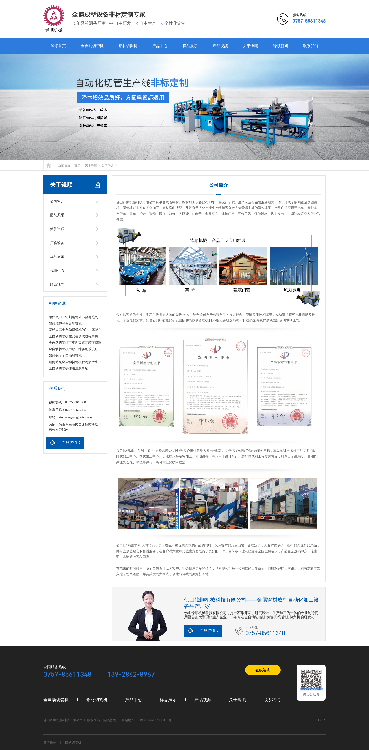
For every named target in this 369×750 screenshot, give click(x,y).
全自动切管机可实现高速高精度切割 (75, 342)
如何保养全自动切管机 (65, 355)
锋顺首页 (58, 46)
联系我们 (310, 46)
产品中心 (160, 46)
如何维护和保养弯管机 (65, 323)
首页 (77, 165)
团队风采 (57, 215)
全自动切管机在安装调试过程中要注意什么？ (82, 336)
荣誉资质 (57, 229)
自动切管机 (73, 742)
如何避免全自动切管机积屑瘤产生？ (75, 362)
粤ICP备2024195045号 (156, 720)
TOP (319, 720)
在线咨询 (262, 670)
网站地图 (128, 720)
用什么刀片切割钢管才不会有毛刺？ (75, 317)
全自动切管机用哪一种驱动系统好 (73, 349)
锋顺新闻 (280, 46)
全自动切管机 (92, 46)
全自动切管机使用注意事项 (68, 368)
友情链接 (49, 742)
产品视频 (220, 46)
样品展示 (190, 46)
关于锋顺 (250, 46)
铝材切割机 (128, 46)
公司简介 (108, 165)
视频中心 (57, 271)
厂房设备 (57, 243)
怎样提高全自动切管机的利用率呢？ (75, 330)
